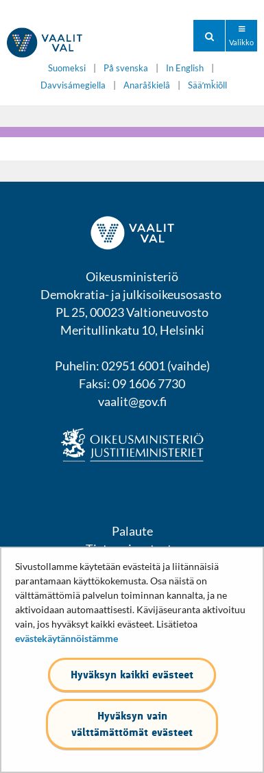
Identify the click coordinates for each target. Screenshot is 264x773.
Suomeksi (67, 68)
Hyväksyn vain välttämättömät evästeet (132, 724)
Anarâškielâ (146, 85)
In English (185, 68)
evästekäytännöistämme (66, 638)
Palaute (132, 530)
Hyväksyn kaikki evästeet (132, 674)
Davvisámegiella (73, 85)
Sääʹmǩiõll (207, 85)
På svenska (126, 68)
